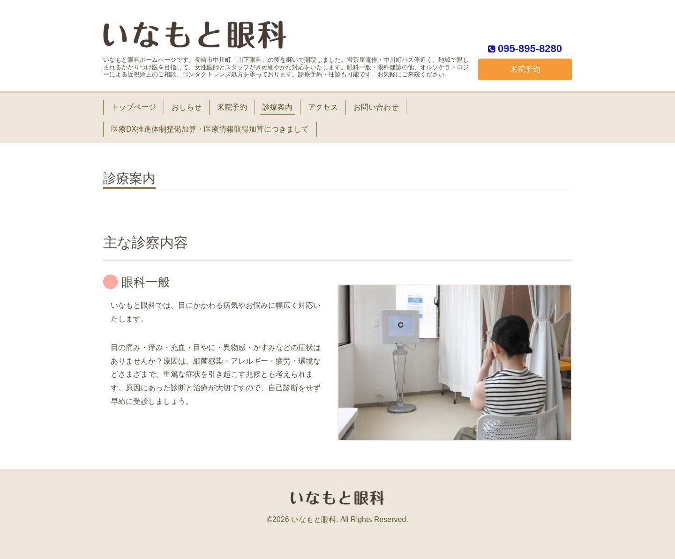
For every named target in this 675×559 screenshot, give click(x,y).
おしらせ (187, 107)
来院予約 (525, 69)
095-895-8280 (530, 48)
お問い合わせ (375, 107)
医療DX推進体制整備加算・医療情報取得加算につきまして (210, 129)
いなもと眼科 (313, 519)
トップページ (133, 107)
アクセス (323, 107)
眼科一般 (145, 282)
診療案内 (277, 107)
